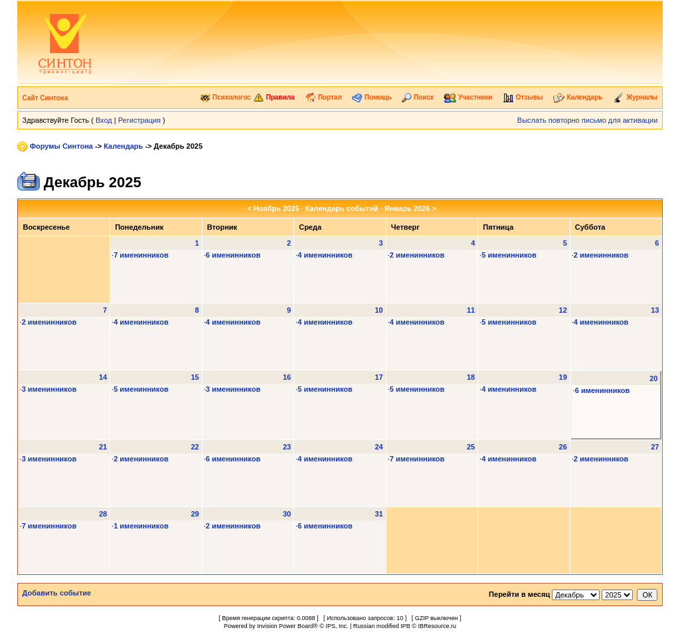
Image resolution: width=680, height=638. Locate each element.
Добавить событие (57, 593)
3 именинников (49, 389)
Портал (323, 97)
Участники (468, 97)
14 (103, 377)
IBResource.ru (437, 626)
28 (103, 514)
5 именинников (509, 255)
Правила (274, 97)
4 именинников (325, 255)
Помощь (372, 97)
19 (563, 377)
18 (471, 377)
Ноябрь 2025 (276, 208)
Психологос (225, 97)
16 (287, 377)
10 (378, 310)
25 (471, 447)
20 (653, 378)
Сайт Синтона (45, 98)
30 (287, 514)
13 (655, 310)
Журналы (635, 97)
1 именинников (141, 526)
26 (563, 447)
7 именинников (141, 255)
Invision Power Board (285, 626)
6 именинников (233, 255)
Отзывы (523, 97)
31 (378, 514)
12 (563, 310)
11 (471, 310)
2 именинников (417, 255)
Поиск (418, 97)
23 (287, 447)
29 (195, 514)
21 (103, 447)
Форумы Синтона (61, 146)
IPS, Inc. (336, 626)
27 (655, 447)
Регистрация (139, 120)
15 (195, 377)
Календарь (578, 97)
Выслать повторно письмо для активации (587, 120)
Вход (104, 120)
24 (378, 447)
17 (378, 377)
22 (195, 447)
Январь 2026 (407, 208)
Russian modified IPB (381, 626)
